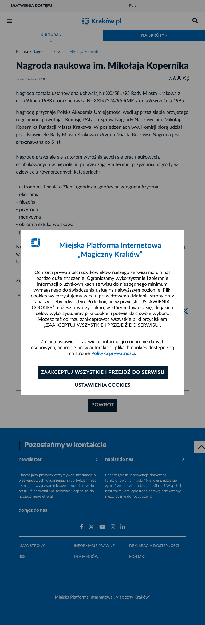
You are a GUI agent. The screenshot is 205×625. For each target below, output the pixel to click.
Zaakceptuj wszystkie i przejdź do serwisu (102, 372)
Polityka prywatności (113, 353)
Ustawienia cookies (103, 385)
